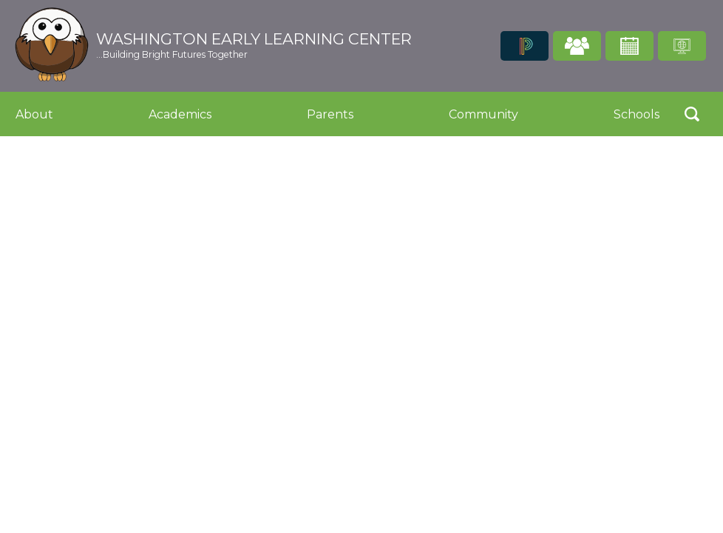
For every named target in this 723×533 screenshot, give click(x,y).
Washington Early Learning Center (254, 39)
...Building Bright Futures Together (172, 54)
